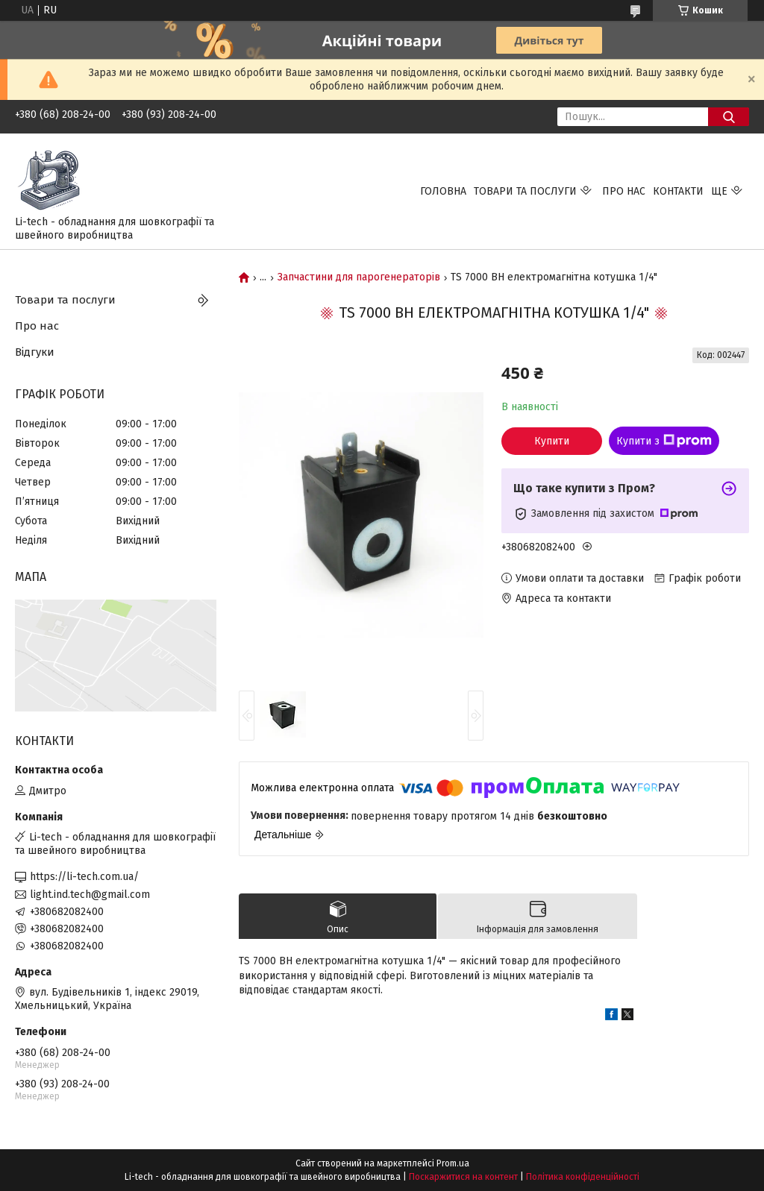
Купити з (664, 440)
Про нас (623, 191)
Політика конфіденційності (582, 1177)
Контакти (678, 191)
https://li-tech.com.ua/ (84, 876)
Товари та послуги (525, 191)
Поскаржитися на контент (463, 1177)
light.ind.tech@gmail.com (90, 894)
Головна (443, 191)
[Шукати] (728, 116)
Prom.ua (452, 1163)
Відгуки (34, 352)
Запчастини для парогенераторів (359, 277)
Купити (551, 441)
